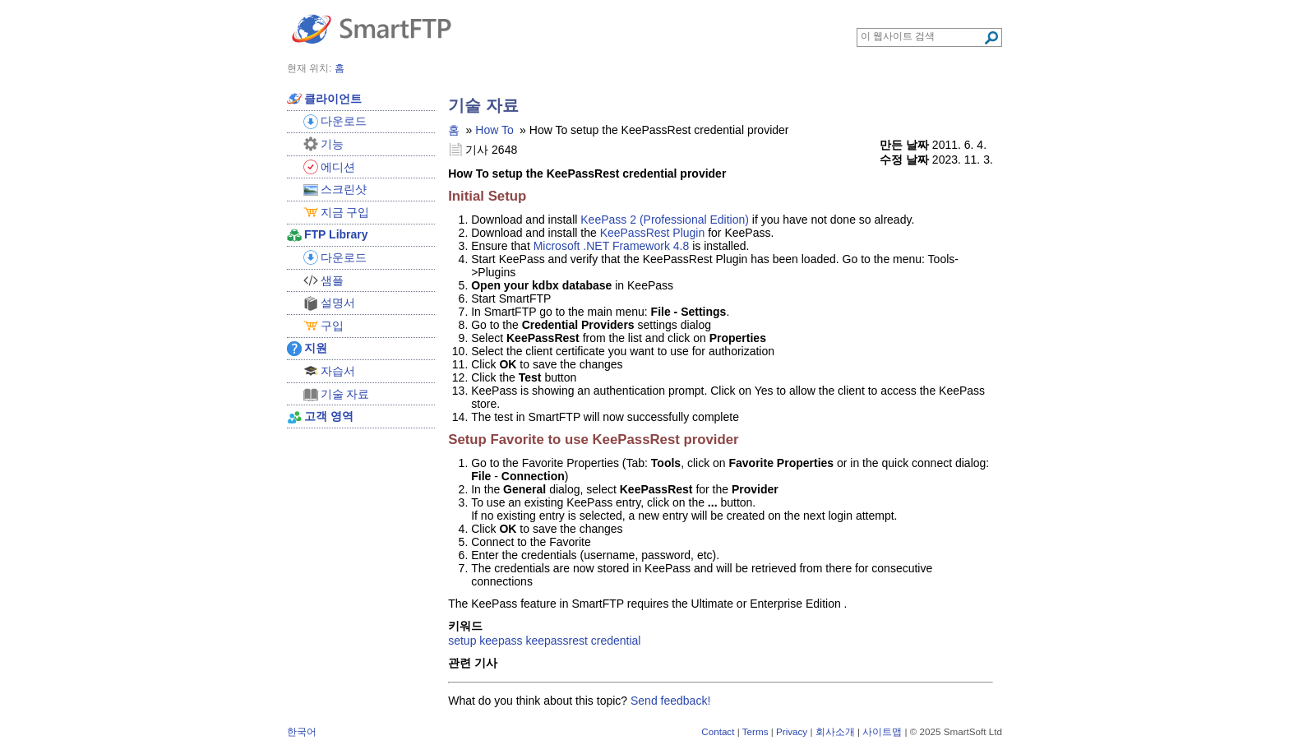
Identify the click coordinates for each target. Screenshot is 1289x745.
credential (616, 640)
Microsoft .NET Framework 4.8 (612, 245)
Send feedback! (670, 700)
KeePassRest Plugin (652, 232)
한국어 (301, 731)
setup (462, 640)
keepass (500, 640)
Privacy (791, 731)
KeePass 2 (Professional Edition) (664, 219)
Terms (755, 731)
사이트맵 (882, 731)
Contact (717, 731)
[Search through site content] (922, 36)
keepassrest (556, 640)
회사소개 (835, 731)
